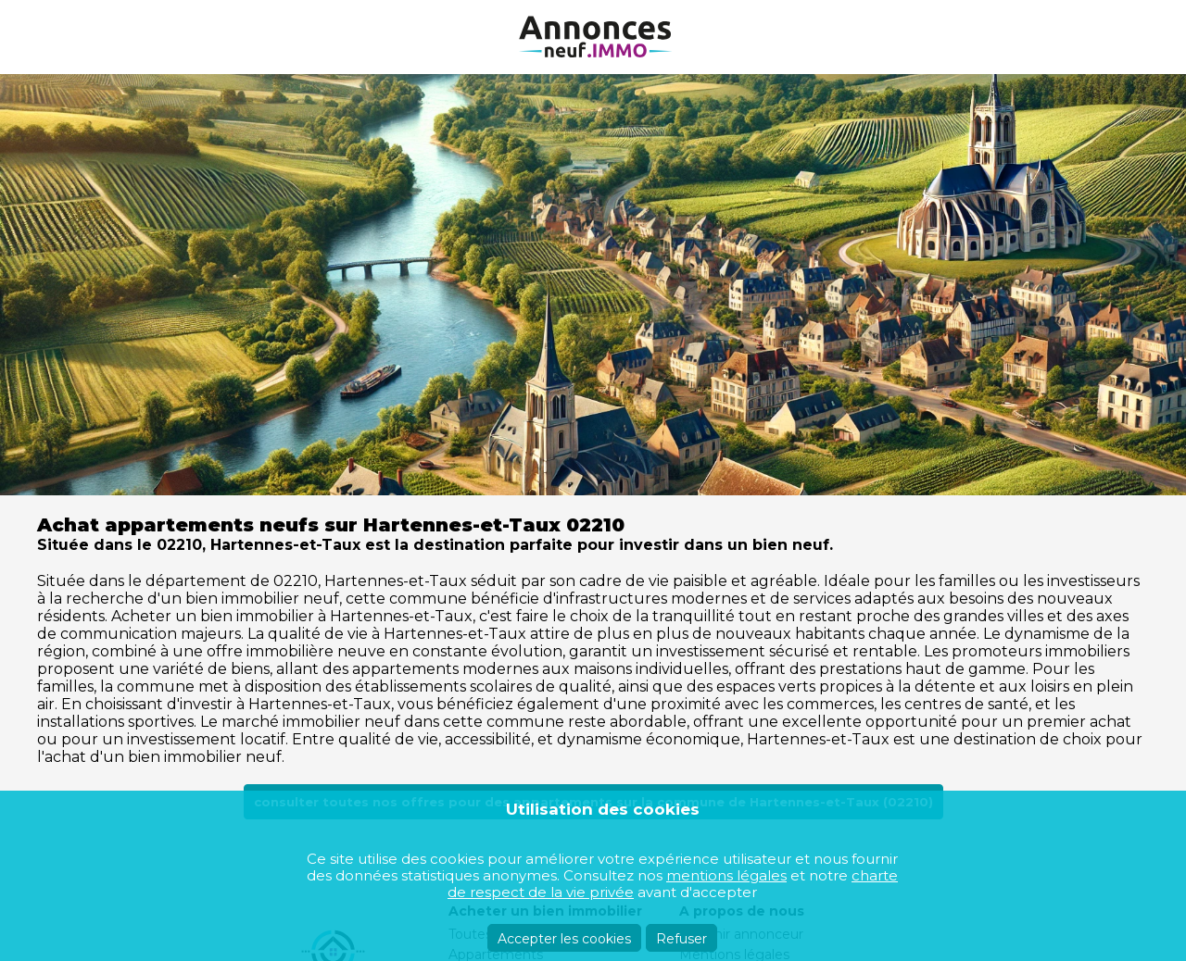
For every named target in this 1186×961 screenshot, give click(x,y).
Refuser (681, 938)
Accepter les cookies (564, 938)
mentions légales (726, 875)
